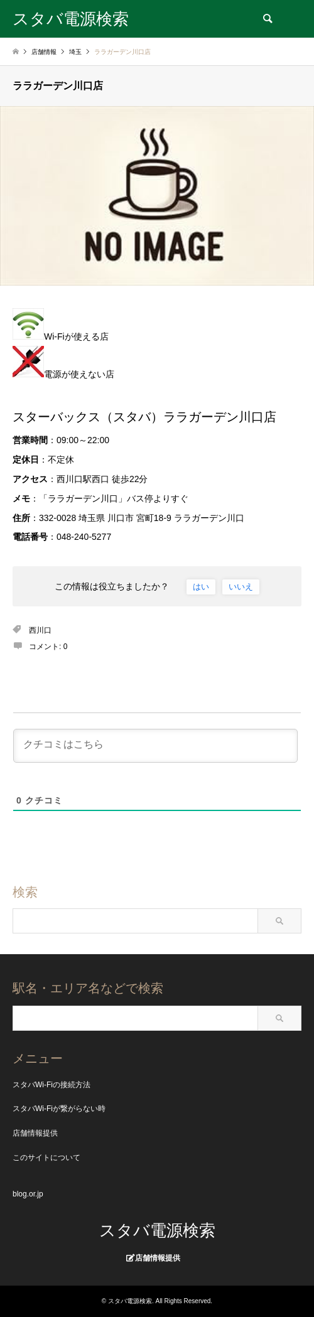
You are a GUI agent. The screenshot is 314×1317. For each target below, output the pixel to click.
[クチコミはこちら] (155, 746)
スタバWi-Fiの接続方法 (51, 1084)
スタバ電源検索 (157, 1230)
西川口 (40, 630)
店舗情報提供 (35, 1133)
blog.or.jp (28, 1194)
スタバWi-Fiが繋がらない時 (59, 1108)
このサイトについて (46, 1157)
